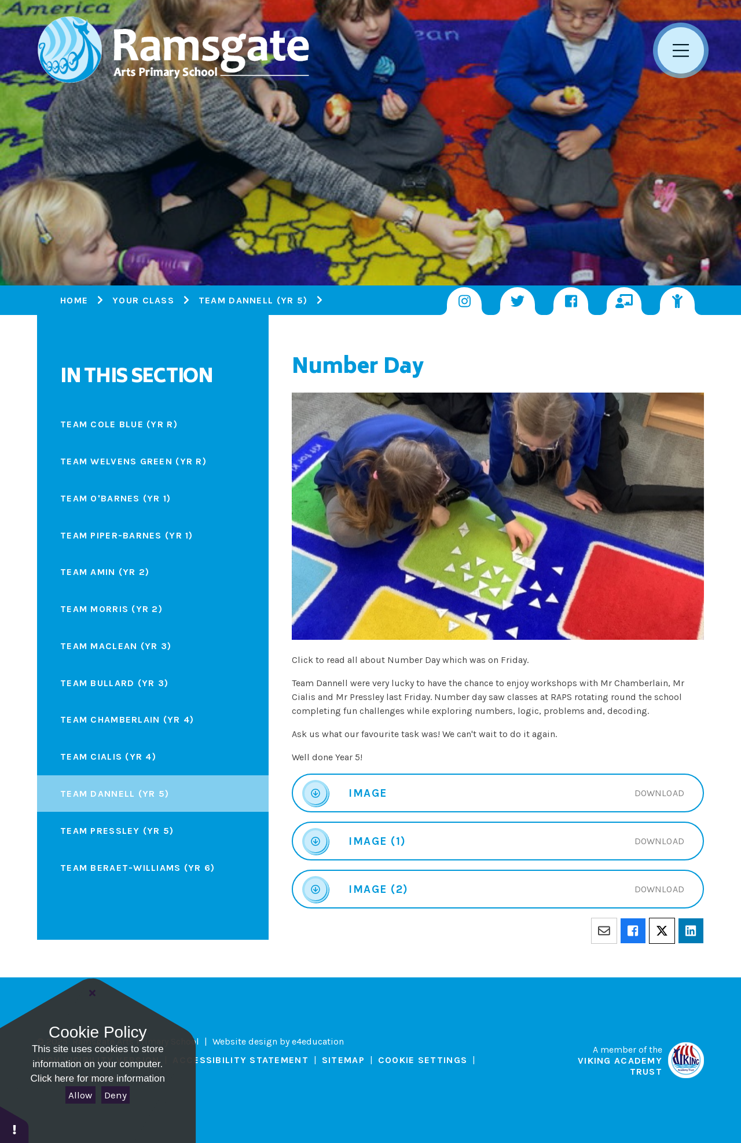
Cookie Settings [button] (422, 1059)
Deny (115, 1095)
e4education (318, 1041)
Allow (80, 1095)
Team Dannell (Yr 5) (253, 300)
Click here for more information (98, 1078)
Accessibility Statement (240, 1059)
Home (74, 300)
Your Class (143, 300)
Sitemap (343, 1059)
